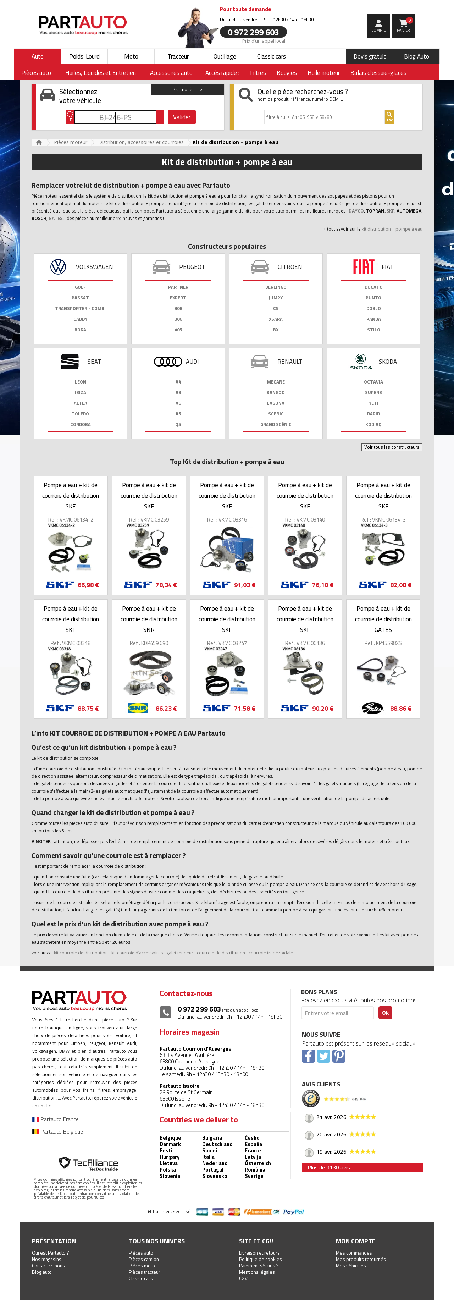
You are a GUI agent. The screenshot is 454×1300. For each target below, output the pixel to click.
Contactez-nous (48, 1265)
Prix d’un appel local (263, 40)
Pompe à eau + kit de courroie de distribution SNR (149, 619)
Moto (131, 56)
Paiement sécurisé (258, 1265)
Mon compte (356, 1241)
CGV (243, 1278)
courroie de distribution (221, 953)
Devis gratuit (370, 56)
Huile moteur (324, 73)
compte (378, 30)
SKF (390, 211)
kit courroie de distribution (81, 953)
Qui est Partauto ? (50, 1252)
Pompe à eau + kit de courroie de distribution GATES (383, 619)
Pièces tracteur (144, 1272)
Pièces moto (142, 1265)
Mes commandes (354, 1252)
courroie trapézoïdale (271, 953)
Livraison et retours (259, 1252)
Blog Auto (416, 56)
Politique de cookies (260, 1259)
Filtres (258, 73)
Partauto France (55, 1119)
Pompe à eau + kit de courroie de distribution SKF (70, 495)
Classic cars (271, 56)
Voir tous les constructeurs (392, 447)
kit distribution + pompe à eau (392, 229)
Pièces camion (144, 1259)
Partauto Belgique (57, 1131)
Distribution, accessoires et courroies (141, 142)
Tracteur (178, 56)
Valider (181, 117)
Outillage (225, 56)
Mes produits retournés (361, 1259)
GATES (55, 218)
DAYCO (356, 211)
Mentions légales (257, 1272)
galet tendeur (179, 953)
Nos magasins (46, 1259)
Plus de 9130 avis (329, 1167)
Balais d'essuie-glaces (378, 73)
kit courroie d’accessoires (137, 953)
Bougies (287, 73)
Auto (38, 56)
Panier (405, 25)
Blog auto (42, 1272)
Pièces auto (141, 1252)
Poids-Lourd (84, 56)
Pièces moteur (70, 142)
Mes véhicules (351, 1265)
